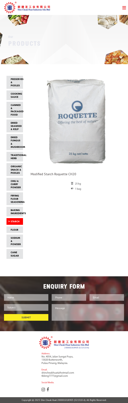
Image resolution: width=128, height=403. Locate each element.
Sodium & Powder (16, 241)
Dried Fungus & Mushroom (16, 142)
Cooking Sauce (16, 95)
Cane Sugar (15, 254)
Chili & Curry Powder (16, 184)
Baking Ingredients (16, 211)
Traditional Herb (16, 156)
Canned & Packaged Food (16, 109)
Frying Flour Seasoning (16, 198)
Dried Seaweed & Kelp (16, 126)
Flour (14, 229)
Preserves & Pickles (16, 82)
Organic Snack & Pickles (16, 169)
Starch (15, 221)
